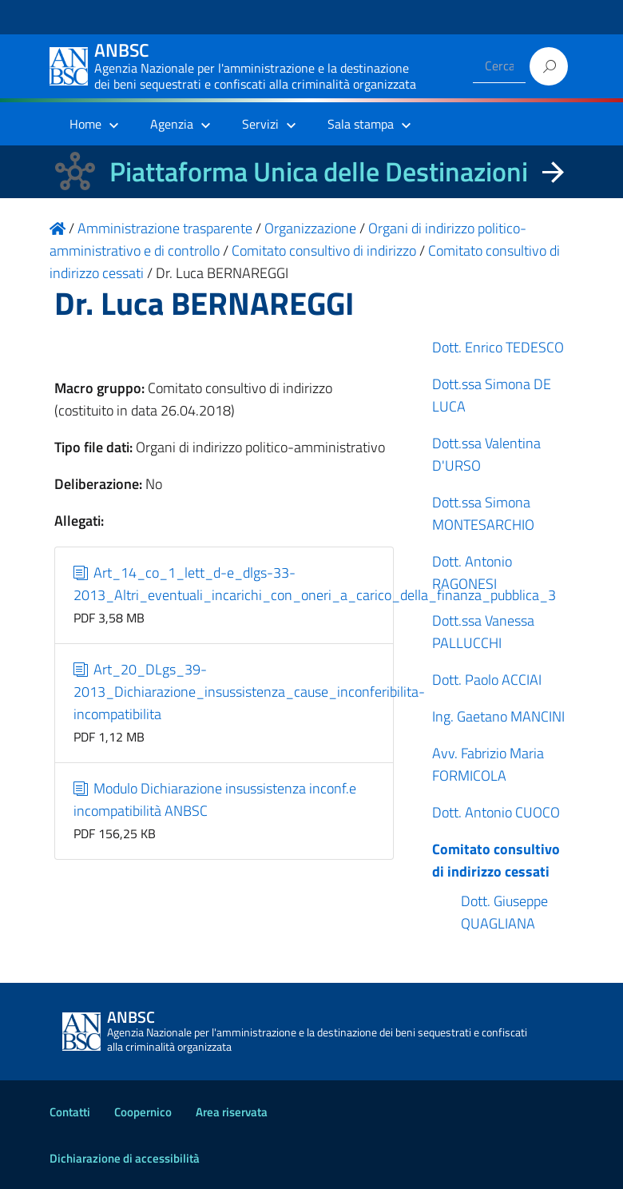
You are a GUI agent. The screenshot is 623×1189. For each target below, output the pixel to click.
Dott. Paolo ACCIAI (487, 679)
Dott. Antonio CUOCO (496, 812)
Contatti (70, 1112)
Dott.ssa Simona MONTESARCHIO (483, 513)
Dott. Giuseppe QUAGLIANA (504, 912)
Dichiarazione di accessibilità (125, 1158)
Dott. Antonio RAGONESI (472, 572)
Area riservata (232, 1112)
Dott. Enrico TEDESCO (498, 347)
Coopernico (143, 1112)
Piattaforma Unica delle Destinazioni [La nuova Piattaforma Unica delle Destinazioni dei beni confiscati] (318, 171)
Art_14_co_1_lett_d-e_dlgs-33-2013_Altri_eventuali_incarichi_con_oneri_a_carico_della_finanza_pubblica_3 (314, 584)
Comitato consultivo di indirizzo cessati (496, 860)
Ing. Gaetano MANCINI (498, 716)
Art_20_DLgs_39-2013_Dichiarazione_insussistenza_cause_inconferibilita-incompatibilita (249, 691)
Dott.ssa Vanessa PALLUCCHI (483, 632)
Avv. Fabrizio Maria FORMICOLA (488, 764)
